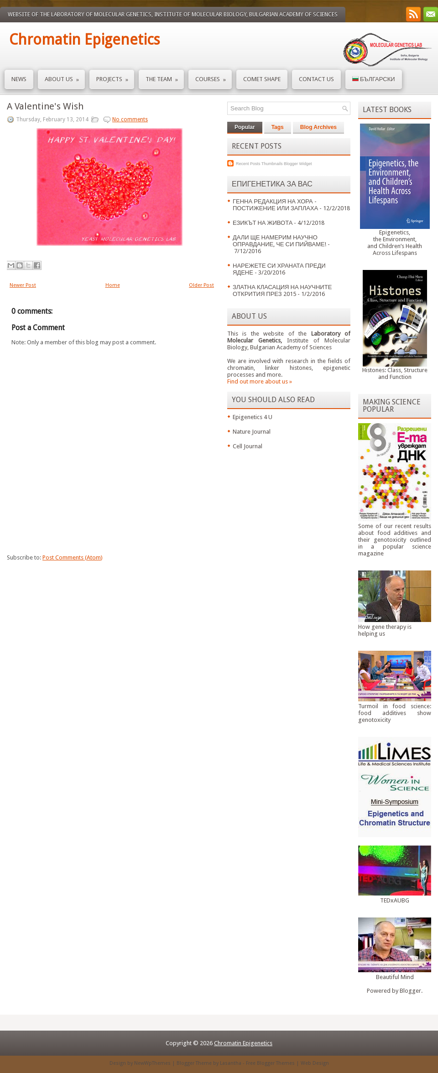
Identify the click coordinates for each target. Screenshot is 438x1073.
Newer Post (23, 285)
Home (112, 285)
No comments (130, 119)
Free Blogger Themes (270, 1063)
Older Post (201, 285)
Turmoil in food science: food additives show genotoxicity (394, 713)
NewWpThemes (152, 1063)
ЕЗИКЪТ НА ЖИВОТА (262, 222)
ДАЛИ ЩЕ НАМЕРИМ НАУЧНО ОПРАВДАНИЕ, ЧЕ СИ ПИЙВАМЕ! (279, 241)
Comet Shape (262, 79)
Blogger (410, 990)
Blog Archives (318, 127)
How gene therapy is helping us (385, 630)
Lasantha (230, 1063)
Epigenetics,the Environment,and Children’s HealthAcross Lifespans (394, 242)
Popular (245, 127)
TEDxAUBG (394, 900)
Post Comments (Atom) (72, 557)
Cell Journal (247, 446)
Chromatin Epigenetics (84, 39)
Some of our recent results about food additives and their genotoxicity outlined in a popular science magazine (394, 540)
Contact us (316, 79)
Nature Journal (252, 431)
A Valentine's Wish (45, 106)
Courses (213, 76)
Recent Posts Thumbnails (259, 163)
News (18, 79)
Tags (277, 127)
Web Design (315, 1063)
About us (65, 76)
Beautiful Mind (395, 977)
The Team (165, 76)
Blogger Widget (298, 163)
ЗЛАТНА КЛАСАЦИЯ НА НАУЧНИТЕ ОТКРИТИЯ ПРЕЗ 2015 (282, 290)
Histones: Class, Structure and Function (395, 373)
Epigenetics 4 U (252, 417)
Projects (115, 76)
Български (373, 79)
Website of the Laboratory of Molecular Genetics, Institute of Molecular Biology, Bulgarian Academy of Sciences (173, 14)
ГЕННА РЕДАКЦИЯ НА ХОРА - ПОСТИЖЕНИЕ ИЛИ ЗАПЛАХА (275, 205)
